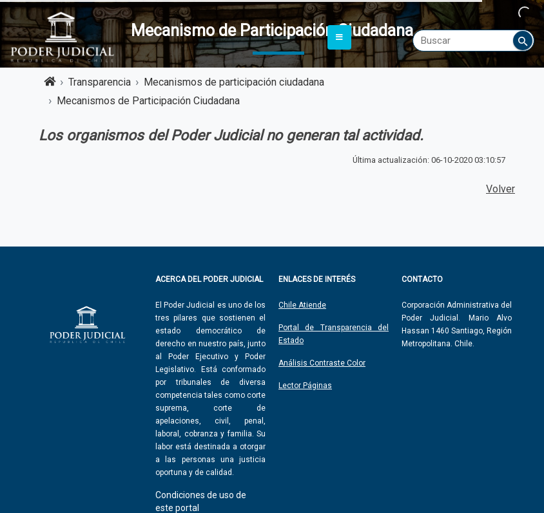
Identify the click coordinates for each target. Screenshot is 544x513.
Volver (500, 189)
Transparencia (99, 82)
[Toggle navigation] (339, 37)
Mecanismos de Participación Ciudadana (148, 101)
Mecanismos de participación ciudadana (234, 82)
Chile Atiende (302, 305)
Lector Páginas (305, 385)
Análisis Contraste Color (321, 363)
